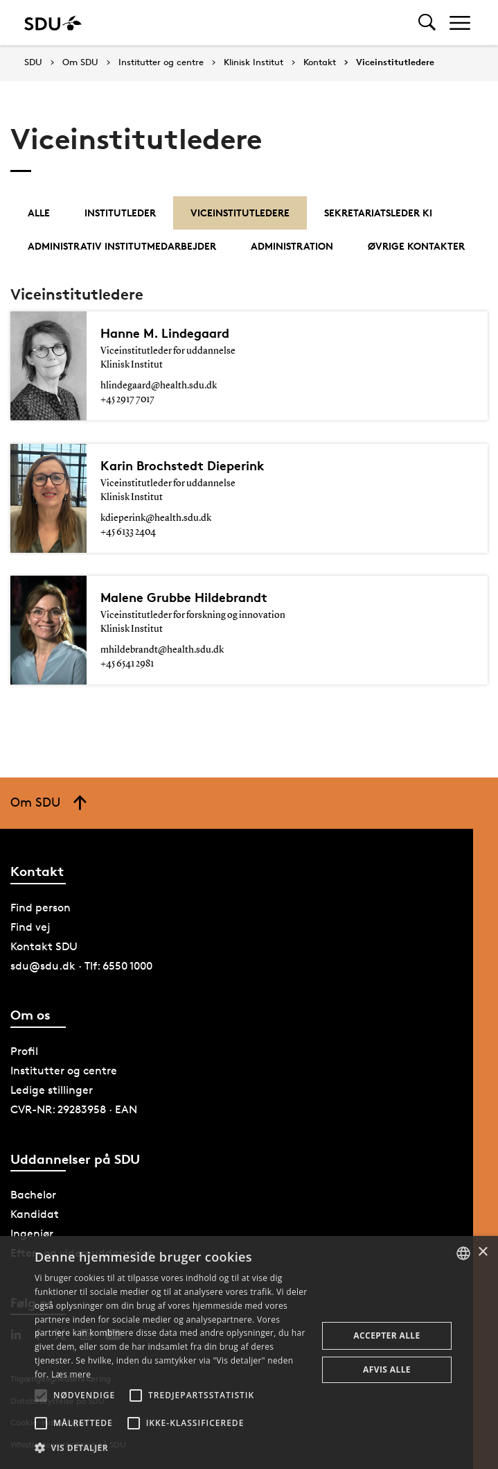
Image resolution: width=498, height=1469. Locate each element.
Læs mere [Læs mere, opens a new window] (71, 1374)
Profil (24, 1051)
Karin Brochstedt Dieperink (186, 465)
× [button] (482, 1252)
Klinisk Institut (253, 62)
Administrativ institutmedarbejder (122, 246)
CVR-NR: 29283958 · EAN (73, 1109)
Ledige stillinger (51, 1090)
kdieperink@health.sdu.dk (155, 518)
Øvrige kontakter (416, 246)
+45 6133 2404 (128, 532)
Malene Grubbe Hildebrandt (188, 597)
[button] (41, 1395)
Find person (40, 907)
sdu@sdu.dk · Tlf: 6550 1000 (81, 965)
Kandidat (34, 1214)
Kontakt (319, 62)
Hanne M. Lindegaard (169, 333)
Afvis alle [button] (387, 1369)
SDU (33, 62)
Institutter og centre (161, 62)
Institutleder (120, 212)
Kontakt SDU (44, 946)
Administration (292, 246)
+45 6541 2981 (127, 664)
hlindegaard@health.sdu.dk (158, 385)
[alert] (249, 1352)
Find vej (30, 927)
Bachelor (33, 1194)
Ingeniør (31, 1233)
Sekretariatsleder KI (378, 212)
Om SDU (80, 62)
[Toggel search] (427, 22)
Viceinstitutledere (395, 62)
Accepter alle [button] (386, 1335)
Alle (39, 212)
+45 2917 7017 (127, 399)
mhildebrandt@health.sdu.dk (162, 650)
